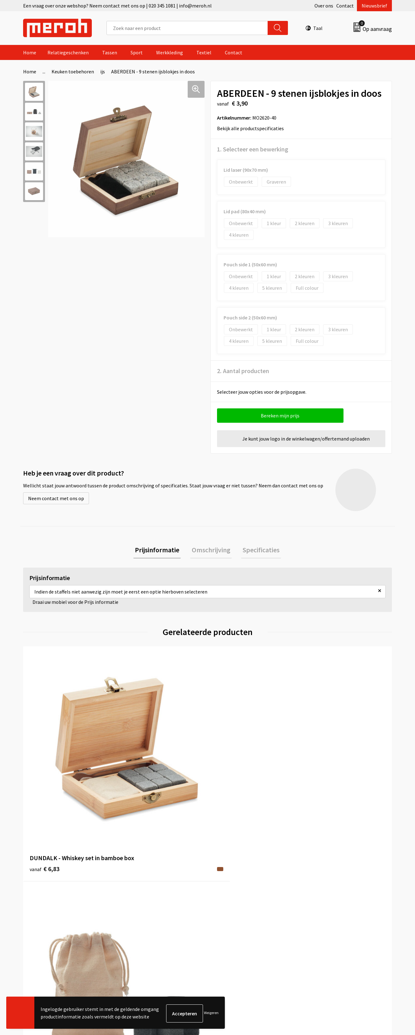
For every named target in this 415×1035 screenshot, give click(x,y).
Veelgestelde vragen (145, 877)
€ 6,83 (44, 764)
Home (29, 52)
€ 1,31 (136, 755)
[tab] (160, 550)
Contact (345, 5)
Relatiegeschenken (68, 52)
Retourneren (229, 867)
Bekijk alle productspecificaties (252, 128)
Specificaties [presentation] (258, 550)
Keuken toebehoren (73, 71)
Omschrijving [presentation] (211, 550)
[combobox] (187, 28)
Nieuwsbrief (374, 5)
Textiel (203, 52)
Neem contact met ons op (56, 498)
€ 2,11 (321, 764)
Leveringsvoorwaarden (331, 867)
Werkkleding (169, 52)
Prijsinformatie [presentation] (160, 550)
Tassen (109, 52)
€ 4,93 (229, 755)
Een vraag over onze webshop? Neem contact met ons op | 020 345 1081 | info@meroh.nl (117, 5)
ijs (102, 71)
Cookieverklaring (325, 877)
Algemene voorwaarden (332, 858)
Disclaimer (318, 896)
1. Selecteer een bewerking (252, 149)
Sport (137, 52)
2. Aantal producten (243, 371)
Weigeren (211, 1013)
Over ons (323, 5)
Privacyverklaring (325, 886)
